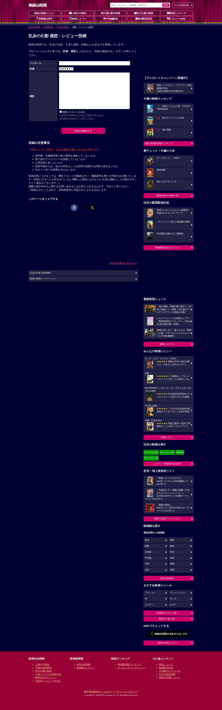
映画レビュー (167, 437)
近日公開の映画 (143, 13)
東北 (172, 552)
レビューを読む (176, 18)
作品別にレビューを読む (48, 680)
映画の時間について (167, 643)
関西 (147, 546)
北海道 (148, 552)
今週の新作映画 (110, 13)
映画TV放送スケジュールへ (167, 518)
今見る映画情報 (167, 674)
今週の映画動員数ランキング (158, 143)
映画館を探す (44, 18)
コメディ (149, 605)
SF (146, 599)
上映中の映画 (77, 13)
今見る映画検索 (181, 5)
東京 (147, 540)
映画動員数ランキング (129, 664)
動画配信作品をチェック (167, 247)
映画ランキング (176, 13)
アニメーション (177, 592)
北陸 (172, 558)
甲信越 (148, 558)
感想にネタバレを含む (74, 112)
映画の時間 (34, 27)
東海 (172, 546)
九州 (147, 570)
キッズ (173, 599)
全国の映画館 (84, 664)
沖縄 (172, 570)
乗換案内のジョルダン (100, 691)
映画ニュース (77, 18)
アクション (150, 592)
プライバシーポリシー (126, 691)
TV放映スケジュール (170, 671)
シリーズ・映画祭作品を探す (167, 463)
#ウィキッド (166, 452)
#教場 (179, 452)
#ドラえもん (150, 452)
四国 (172, 564)
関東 (172, 540)
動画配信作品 (143, 18)
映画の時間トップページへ (43, 279)
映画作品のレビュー (45, 677)
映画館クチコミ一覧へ (167, 613)
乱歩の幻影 (62, 27)
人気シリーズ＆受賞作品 (48, 674)
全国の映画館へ (167, 578)
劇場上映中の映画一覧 (167, 195)
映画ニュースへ (167, 344)
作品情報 (48, 27)
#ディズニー (150, 458)
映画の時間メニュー (44, 13)
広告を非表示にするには (123, 263)
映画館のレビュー (86, 667)
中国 (147, 564)
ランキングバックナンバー (132, 667)
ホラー (173, 605)
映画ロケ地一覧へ (167, 619)
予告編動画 (110, 18)
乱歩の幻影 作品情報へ (41, 273)
